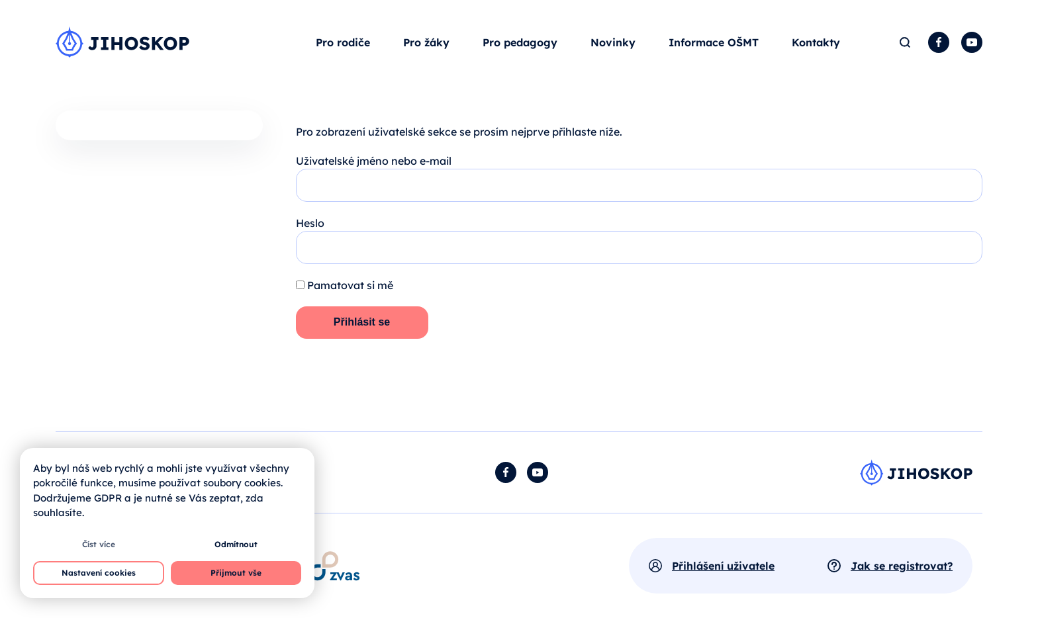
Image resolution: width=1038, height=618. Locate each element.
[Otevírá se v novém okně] (334, 566)
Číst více (98, 544)
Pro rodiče (343, 42)
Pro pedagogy (520, 42)
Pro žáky (426, 42)
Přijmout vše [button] (236, 573)
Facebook (938, 42)
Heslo (310, 223)
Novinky (613, 42)
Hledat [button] (904, 42)
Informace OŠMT (714, 42)
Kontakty (816, 42)
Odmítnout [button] (236, 544)
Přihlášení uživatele (723, 565)
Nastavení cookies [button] (99, 573)
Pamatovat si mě (344, 285)
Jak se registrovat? (902, 565)
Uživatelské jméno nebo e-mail (373, 160)
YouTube (971, 42)
